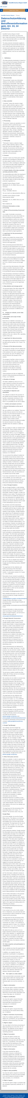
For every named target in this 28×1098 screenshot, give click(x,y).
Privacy (16, 1095)
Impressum (13, 1095)
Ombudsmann (9, 1096)
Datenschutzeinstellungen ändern (19, 1096)
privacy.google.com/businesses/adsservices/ (14, 718)
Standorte (5, 1095)
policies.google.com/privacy (10, 716)
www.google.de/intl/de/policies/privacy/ (13, 616)
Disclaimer (20, 1095)
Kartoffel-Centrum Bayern (7, 15)
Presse (8, 1095)
